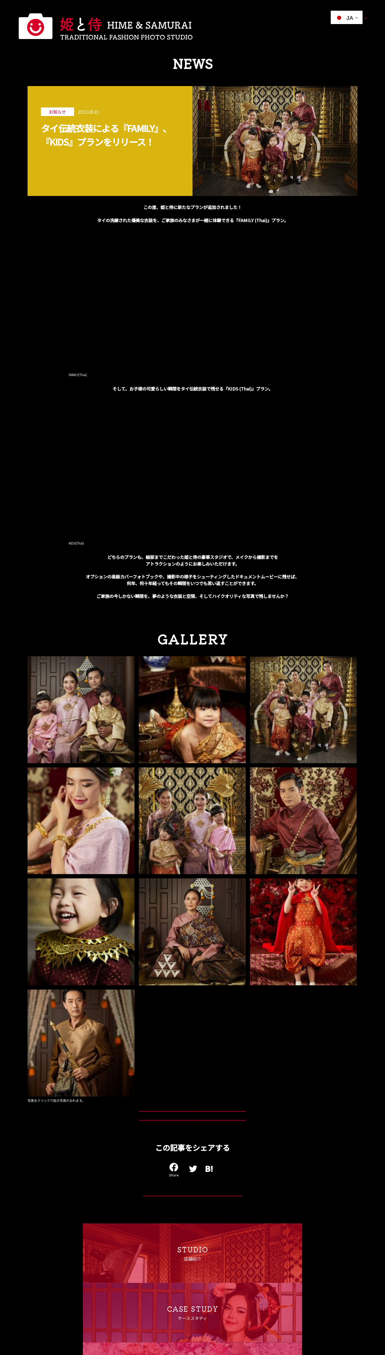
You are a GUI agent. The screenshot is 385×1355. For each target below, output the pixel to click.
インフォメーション (289, 31)
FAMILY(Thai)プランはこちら (188, 804)
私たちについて (159, 31)
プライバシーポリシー (127, 1282)
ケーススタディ (213, 31)
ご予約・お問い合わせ (343, 17)
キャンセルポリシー (125, 1292)
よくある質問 (322, 31)
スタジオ (237, 31)
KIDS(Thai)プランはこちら (188, 827)
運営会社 (116, 1273)
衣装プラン (186, 31)
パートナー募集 (351, 31)
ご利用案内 (258, 31)
